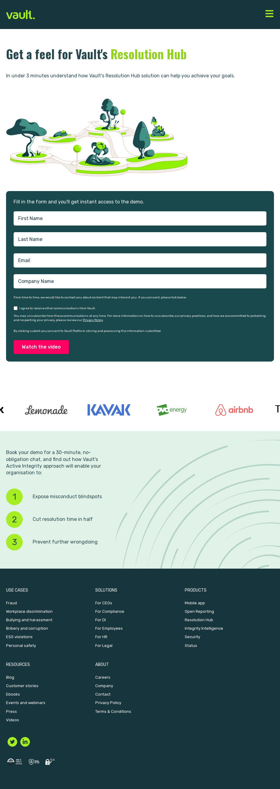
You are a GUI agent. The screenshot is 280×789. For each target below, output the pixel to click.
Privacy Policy (93, 320)
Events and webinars (25, 702)
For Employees (109, 628)
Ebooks (13, 694)
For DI (100, 620)
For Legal (103, 645)
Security (192, 637)
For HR (101, 637)
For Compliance (109, 611)
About (102, 664)
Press (11, 711)
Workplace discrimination (29, 611)
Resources (18, 664)
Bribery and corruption (27, 628)
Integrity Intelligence (204, 628)
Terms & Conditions (113, 711)
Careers (102, 677)
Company (104, 685)
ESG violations (19, 637)
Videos (12, 720)
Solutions (106, 590)
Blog (10, 677)
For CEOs (103, 603)
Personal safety (21, 645)
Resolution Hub (199, 620)
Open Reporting (199, 611)
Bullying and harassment (29, 620)
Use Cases (17, 590)
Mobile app (195, 603)
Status (191, 645)
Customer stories (22, 685)
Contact (102, 694)
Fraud (11, 603)
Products (196, 590)
